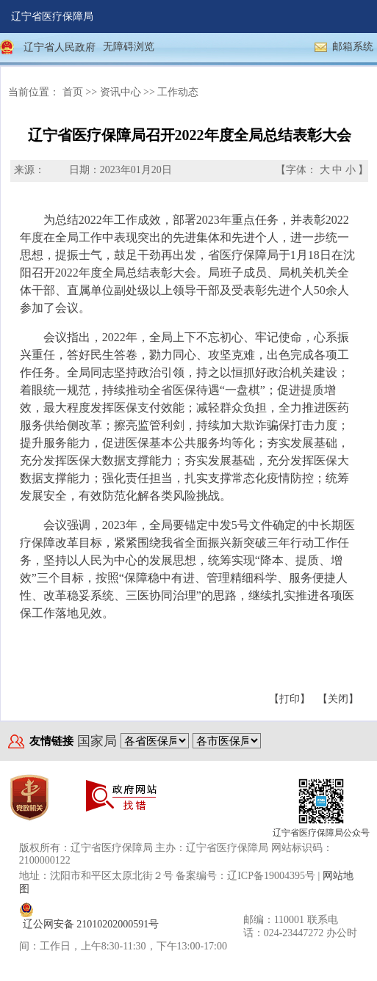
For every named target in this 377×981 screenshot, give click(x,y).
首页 (72, 92)
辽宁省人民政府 (60, 47)
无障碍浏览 (128, 46)
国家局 (97, 741)
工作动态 (177, 92)
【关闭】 (338, 698)
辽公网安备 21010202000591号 (91, 924)
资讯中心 (120, 92)
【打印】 (289, 698)
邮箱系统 (352, 46)
